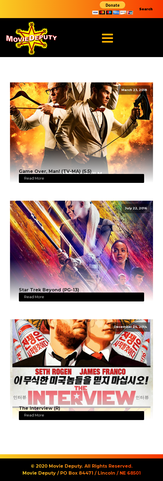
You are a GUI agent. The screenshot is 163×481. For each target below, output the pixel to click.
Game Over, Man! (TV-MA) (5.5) (55, 171)
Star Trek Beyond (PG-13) (49, 290)
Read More (34, 178)
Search (146, 9)
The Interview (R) (39, 408)
